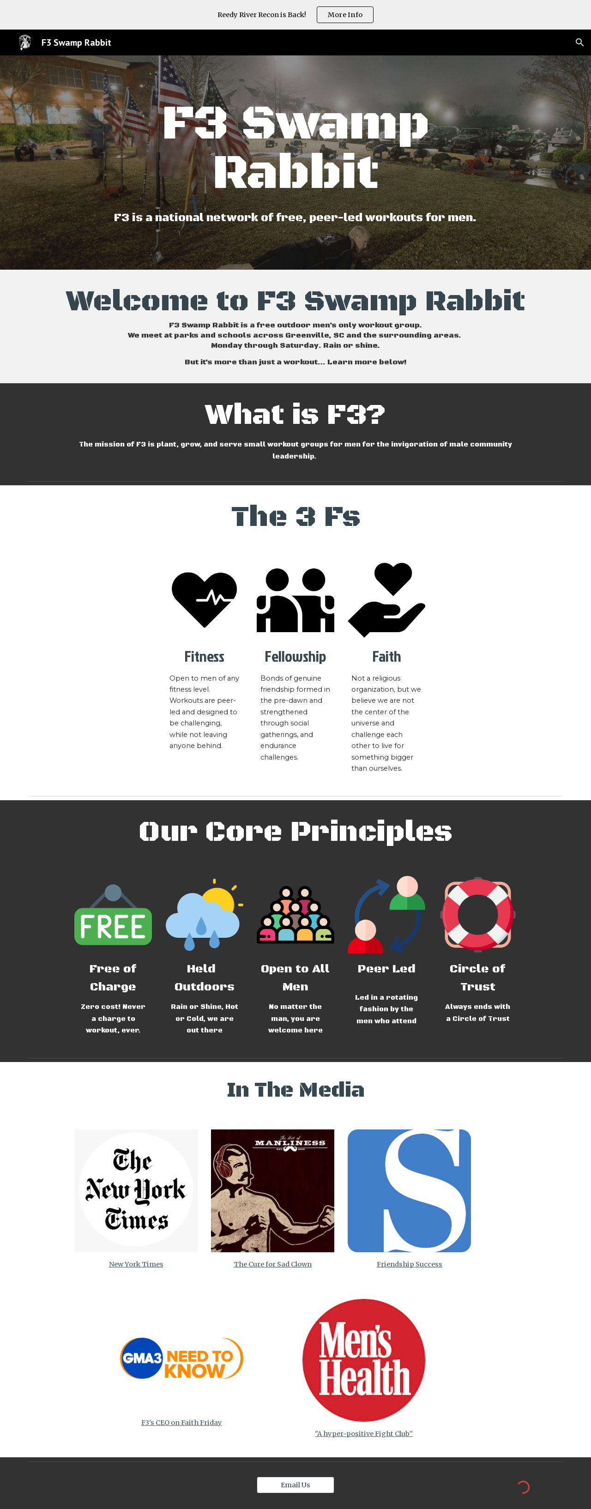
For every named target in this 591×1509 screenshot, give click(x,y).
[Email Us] (295, 1485)
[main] (295, 149)
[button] (580, 42)
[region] (295, 15)
